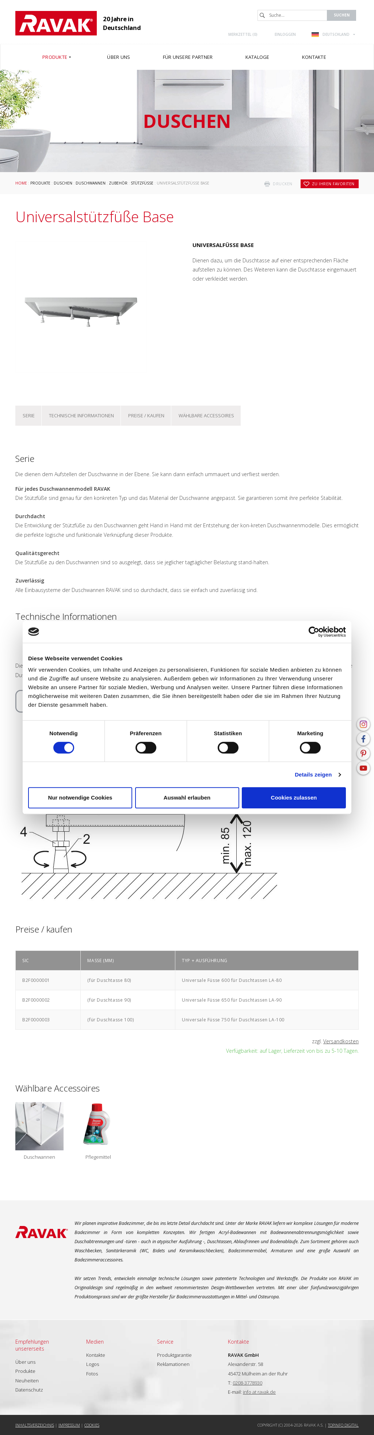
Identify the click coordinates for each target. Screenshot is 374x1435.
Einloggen (285, 34)
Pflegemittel (98, 1157)
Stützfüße (142, 183)
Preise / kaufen (146, 415)
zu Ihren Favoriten (333, 183)
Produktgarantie (174, 1355)
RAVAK (56, 23)
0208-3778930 (247, 1382)
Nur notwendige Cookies (80, 797)
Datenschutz (29, 1389)
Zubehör (118, 183)
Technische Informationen (81, 415)
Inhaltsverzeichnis (34, 1425)
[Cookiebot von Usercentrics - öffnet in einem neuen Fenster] (314, 631)
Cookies (91, 1425)
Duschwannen (91, 183)
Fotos (92, 1373)
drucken (283, 183)
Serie (29, 415)
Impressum (69, 1425)
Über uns (25, 1362)
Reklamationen (173, 1364)
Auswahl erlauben (187, 797)
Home (21, 183)
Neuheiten (27, 1380)
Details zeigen (313, 774)
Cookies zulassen (294, 797)
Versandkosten (341, 1041)
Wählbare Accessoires (206, 415)
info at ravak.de (259, 1392)
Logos (92, 1364)
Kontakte (95, 1355)
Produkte (40, 183)
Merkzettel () (242, 34)
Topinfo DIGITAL (343, 1425)
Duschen (63, 183)
